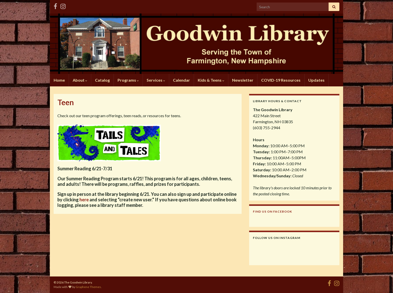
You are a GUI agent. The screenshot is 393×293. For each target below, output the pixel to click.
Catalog (102, 80)
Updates (316, 80)
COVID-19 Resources (281, 80)
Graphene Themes (88, 287)
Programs (128, 80)
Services (156, 80)
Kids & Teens (211, 80)
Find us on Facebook (272, 211)
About (80, 80)
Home (59, 80)
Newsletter (242, 80)
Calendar (181, 80)
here (84, 199)
